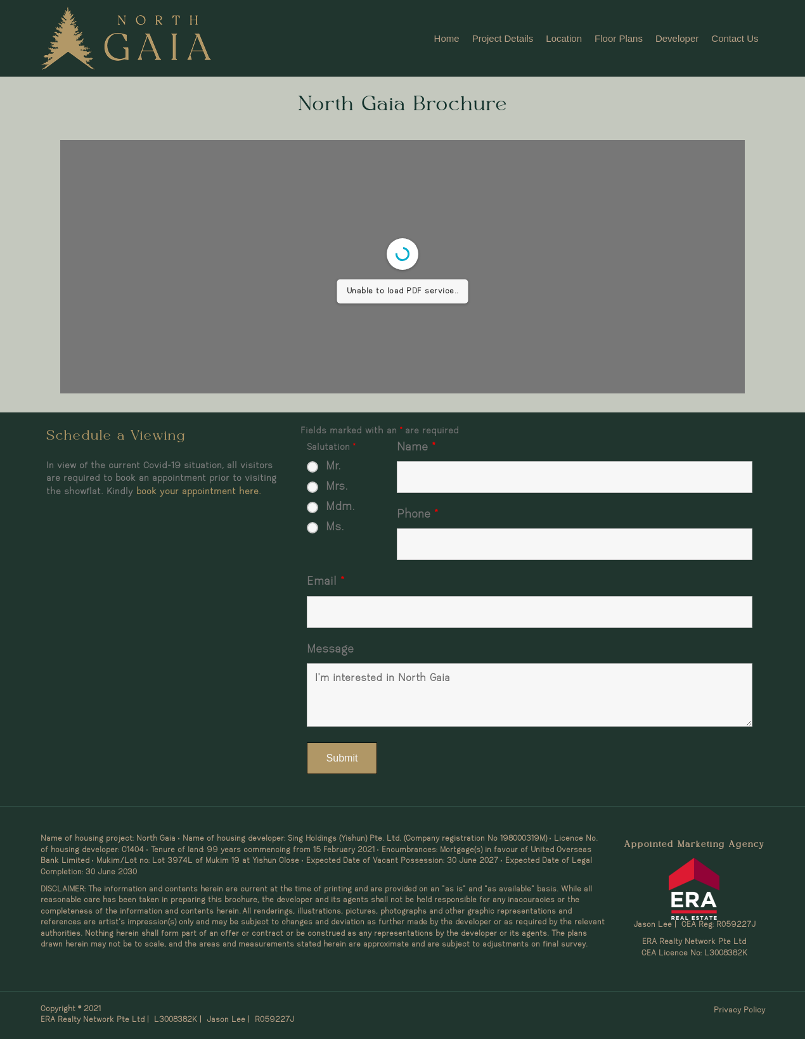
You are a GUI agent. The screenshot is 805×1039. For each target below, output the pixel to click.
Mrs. (337, 487)
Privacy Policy (739, 1010)
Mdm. (340, 507)
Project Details (503, 38)
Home (447, 38)
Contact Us (734, 38)
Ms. (335, 527)
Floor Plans (619, 38)
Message (330, 650)
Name (416, 448)
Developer (677, 38)
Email (325, 582)
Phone (417, 515)
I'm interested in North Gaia (530, 695)
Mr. (333, 467)
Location (564, 38)
